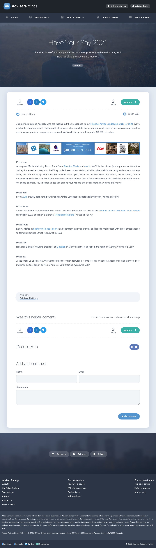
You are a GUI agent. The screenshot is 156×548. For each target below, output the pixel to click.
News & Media (8, 504)
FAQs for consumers (77, 488)
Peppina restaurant (64, 214)
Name (46, 376)
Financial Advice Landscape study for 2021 (111, 124)
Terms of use (8, 492)
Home (24, 114)
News (32, 114)
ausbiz (87, 166)
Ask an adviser (139, 18)
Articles (79, 454)
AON (24, 196)
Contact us (7, 500)
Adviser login (140, 6)
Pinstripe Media (71, 166)
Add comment (128, 416)
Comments (78, 395)
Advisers (59, 454)
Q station (61, 246)
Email (109, 376)
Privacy (5, 496)
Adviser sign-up (117, 6)
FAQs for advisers (142, 488)
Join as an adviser (142, 484)
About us (6, 484)
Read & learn (72, 19)
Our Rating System (10, 488)
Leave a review (107, 18)
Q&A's (98, 454)
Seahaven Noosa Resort (45, 228)
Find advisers (39, 18)
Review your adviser (76, 484)
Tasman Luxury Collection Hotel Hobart (119, 210)
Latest (12, 18)
